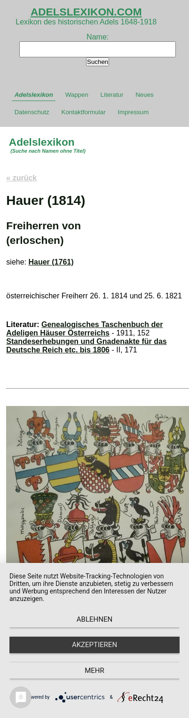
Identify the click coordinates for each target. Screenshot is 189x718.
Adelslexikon (34, 94)
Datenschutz (32, 112)
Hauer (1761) (50, 262)
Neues (144, 94)
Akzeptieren (94, 644)
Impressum (133, 112)
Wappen (76, 94)
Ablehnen (94, 619)
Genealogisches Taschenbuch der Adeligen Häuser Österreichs (84, 328)
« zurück (21, 178)
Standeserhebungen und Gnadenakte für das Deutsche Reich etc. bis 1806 (86, 345)
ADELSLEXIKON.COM (86, 12)
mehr (94, 670)
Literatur (112, 94)
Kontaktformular (84, 112)
